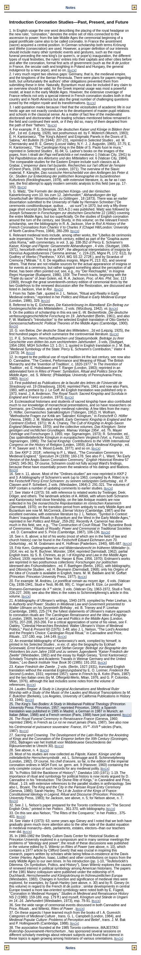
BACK (71, 70)
